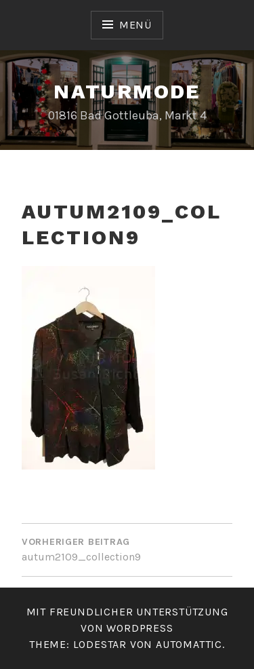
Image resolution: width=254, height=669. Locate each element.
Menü (135, 24)
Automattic (189, 644)
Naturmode (127, 91)
